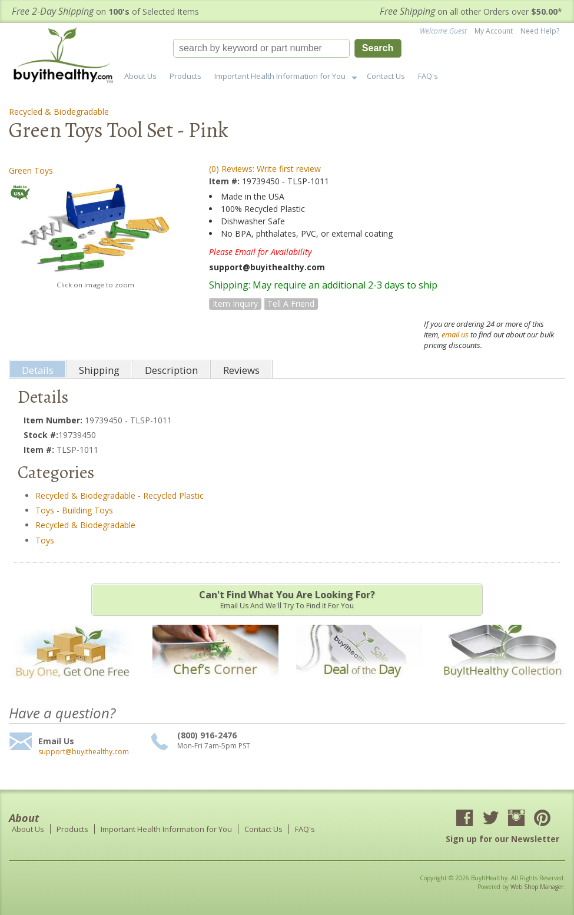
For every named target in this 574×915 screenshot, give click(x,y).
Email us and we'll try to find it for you (286, 599)
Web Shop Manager (536, 887)
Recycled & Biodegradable (59, 111)
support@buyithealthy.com (83, 752)
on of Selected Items (105, 11)
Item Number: (54, 420)
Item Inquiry (235, 303)
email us (455, 334)
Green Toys (31, 170)
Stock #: (41, 434)
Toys (44, 510)
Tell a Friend (290, 303)
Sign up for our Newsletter (502, 838)
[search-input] (261, 48)
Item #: (225, 181)
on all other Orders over (471, 11)
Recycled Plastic (173, 495)
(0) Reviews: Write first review (265, 168)
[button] (287, 48)
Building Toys (87, 510)
